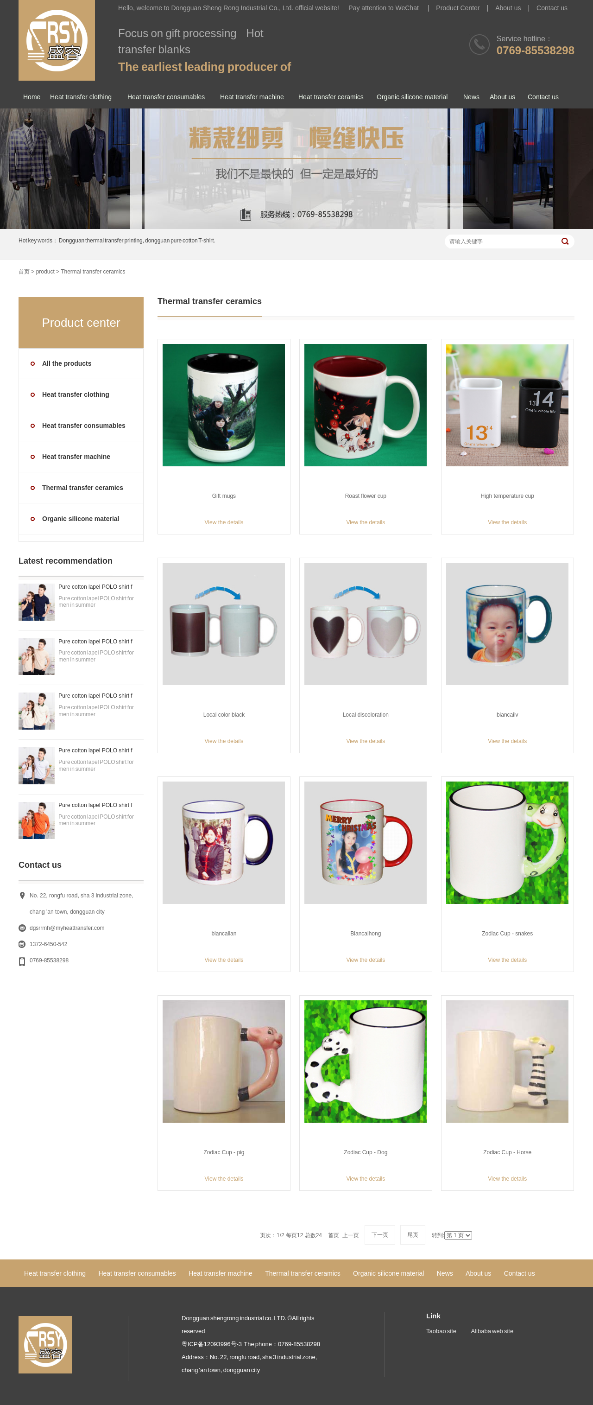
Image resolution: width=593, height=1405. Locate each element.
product (45, 271)
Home (31, 97)
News (471, 97)
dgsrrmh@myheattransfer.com (67, 928)
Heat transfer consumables (166, 97)
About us (508, 8)
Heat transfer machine (252, 97)
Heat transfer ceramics (331, 97)
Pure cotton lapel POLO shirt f (95, 587)
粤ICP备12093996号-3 (212, 1344)
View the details (224, 522)
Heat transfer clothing (81, 97)
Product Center (457, 8)
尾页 (412, 1235)
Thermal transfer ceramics (93, 271)
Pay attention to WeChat (384, 8)
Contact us (552, 8)
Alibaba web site (492, 1331)
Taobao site (441, 1331)
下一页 (380, 1235)
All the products (67, 363)
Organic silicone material (412, 97)
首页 (24, 271)
